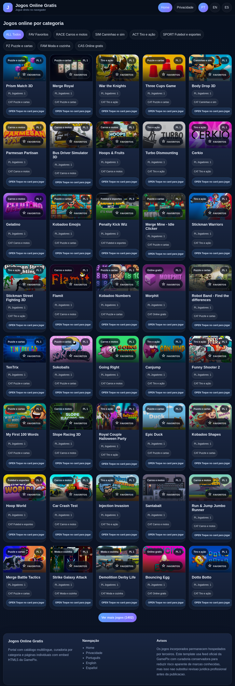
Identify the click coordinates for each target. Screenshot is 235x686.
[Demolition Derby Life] (117, 577)
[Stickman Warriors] (210, 226)
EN (215, 7)
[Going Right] (117, 367)
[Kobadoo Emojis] (71, 226)
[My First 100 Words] (24, 437)
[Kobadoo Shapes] (210, 437)
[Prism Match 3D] (24, 86)
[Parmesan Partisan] (24, 155)
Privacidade (185, 7)
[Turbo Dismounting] (164, 155)
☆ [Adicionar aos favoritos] (31, 74)
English (91, 663)
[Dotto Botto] (210, 577)
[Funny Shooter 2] (210, 367)
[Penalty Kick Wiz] (117, 226)
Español (91, 668)
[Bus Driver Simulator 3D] (71, 155)
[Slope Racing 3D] (71, 437)
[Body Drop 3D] (210, 86)
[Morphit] (164, 298)
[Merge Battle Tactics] (24, 577)
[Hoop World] (24, 508)
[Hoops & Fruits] (117, 155)
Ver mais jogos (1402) (117, 617)
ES (227, 7)
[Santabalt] (164, 508)
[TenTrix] (24, 367)
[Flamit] (71, 298)
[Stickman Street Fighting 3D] (24, 298)
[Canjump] (164, 367)
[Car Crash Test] (71, 508)
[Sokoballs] (71, 367)
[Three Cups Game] (164, 86)
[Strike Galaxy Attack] (71, 577)
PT (203, 7)
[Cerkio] (210, 155)
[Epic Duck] (164, 437)
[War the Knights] (117, 86)
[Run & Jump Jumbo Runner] (210, 508)
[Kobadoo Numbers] (117, 298)
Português (93, 658)
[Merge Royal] (71, 86)
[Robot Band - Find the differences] (210, 298)
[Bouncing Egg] (164, 577)
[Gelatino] (24, 226)
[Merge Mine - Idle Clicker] (164, 226)
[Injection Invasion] (117, 508)
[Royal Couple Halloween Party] (117, 437)
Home (165, 7)
